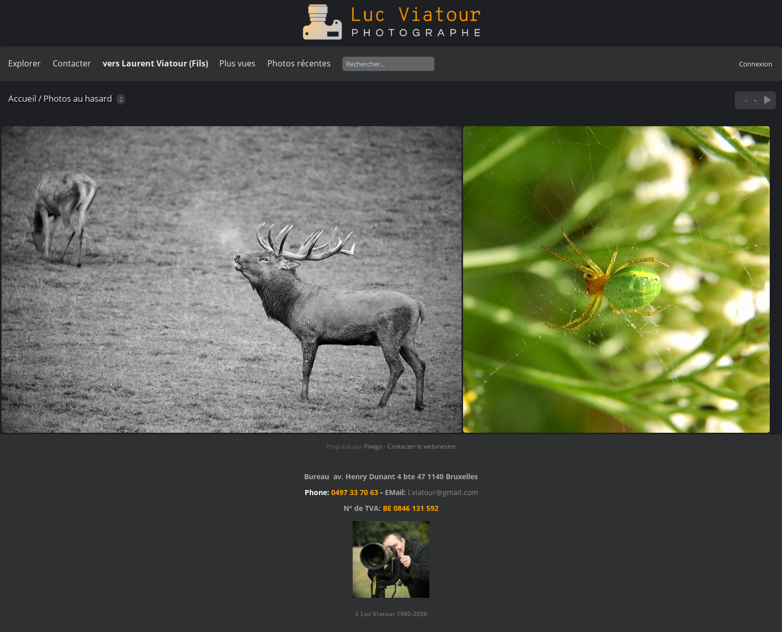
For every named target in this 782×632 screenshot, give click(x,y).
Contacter (72, 63)
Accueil (22, 98)
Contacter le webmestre (421, 446)
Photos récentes (299, 63)
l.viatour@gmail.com (443, 492)
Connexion (755, 63)
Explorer (24, 63)
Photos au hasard (77, 98)
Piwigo (373, 446)
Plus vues (237, 63)
